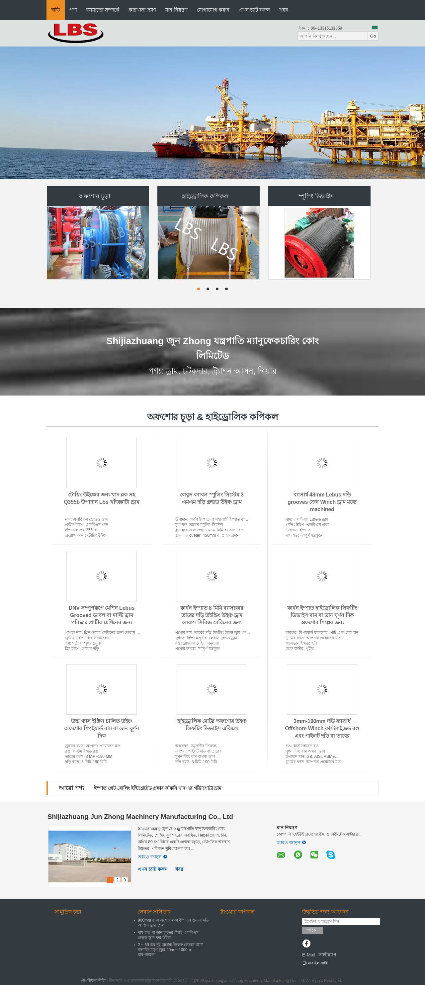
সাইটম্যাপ (327, 954)
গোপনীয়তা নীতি (93, 980)
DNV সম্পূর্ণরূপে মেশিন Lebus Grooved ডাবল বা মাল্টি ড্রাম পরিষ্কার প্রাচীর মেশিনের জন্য (101, 615)
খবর (283, 10)
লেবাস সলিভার (154, 912)
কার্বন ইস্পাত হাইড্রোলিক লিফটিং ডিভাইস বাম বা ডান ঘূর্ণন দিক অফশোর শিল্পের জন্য (322, 615)
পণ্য (73, 10)
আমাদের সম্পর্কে (103, 10)
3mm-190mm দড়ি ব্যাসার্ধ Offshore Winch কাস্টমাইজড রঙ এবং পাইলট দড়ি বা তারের (322, 728)
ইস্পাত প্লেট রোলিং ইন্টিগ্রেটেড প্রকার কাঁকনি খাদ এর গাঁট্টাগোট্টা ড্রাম (157, 788)
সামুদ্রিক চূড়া (67, 912)
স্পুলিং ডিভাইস (316, 196)
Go (373, 36)
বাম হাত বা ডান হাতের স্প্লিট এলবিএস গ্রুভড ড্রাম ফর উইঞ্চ (168, 935)
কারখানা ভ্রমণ (142, 10)
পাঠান (312, 930)
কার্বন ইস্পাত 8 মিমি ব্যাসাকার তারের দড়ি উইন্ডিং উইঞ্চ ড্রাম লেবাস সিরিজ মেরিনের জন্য (211, 615)
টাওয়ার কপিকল (237, 912)
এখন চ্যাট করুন (254, 9)
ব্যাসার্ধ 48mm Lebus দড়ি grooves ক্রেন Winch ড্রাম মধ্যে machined (322, 502)
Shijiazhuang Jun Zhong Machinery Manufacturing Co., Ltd (140, 816)
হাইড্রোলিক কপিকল (205, 196)
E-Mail (308, 954)
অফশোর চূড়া (94, 196)
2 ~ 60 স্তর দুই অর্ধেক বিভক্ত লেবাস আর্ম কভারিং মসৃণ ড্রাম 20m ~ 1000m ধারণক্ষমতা (170, 949)
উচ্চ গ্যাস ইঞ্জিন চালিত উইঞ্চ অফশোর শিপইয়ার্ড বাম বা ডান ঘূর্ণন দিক (101, 728)
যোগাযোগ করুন (213, 10)
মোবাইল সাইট (315, 963)
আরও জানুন (152, 856)
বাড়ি (55, 10)
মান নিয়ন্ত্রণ (176, 10)
